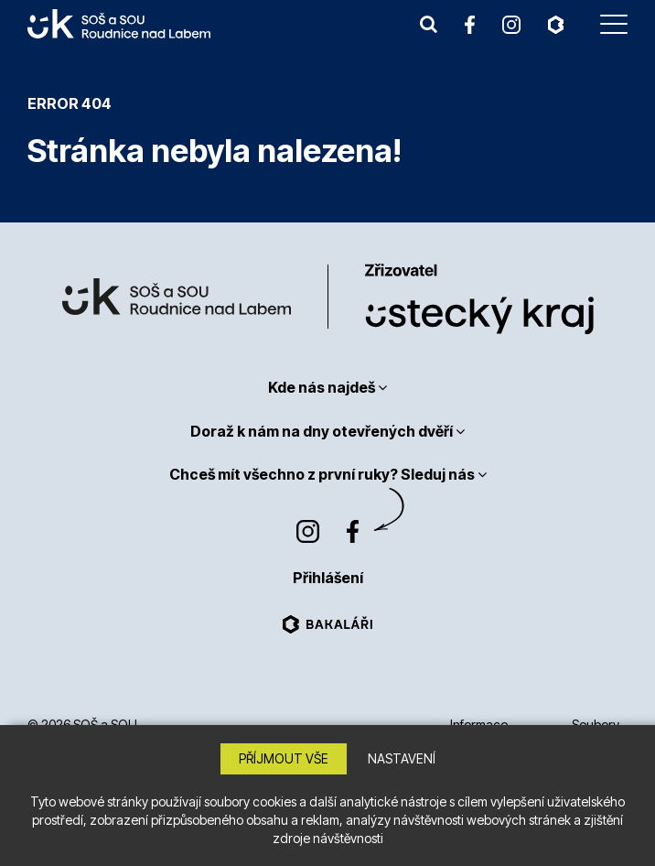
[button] (428, 24)
